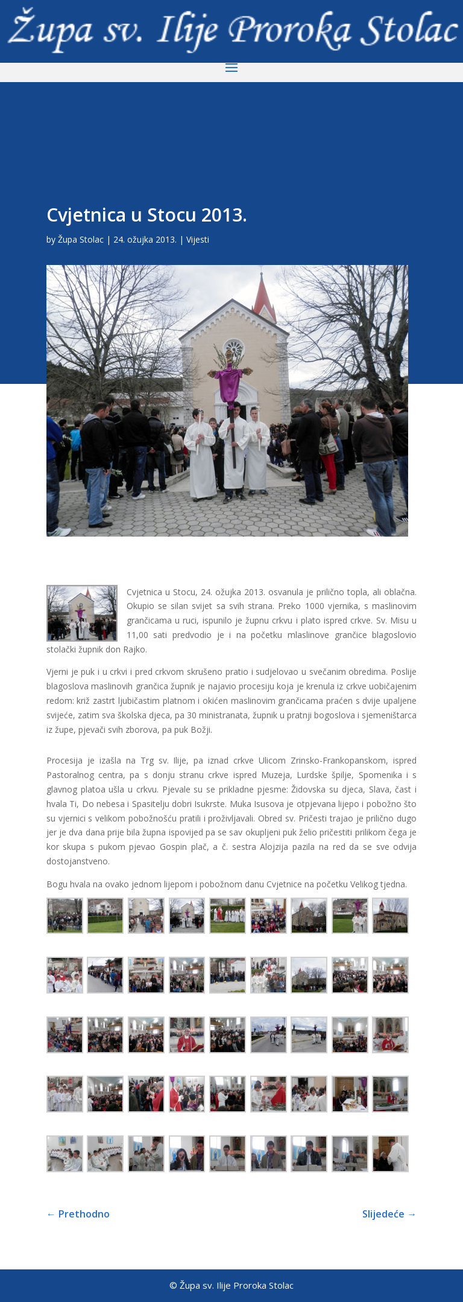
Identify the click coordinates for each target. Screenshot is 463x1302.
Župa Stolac (81, 239)
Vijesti (197, 239)
